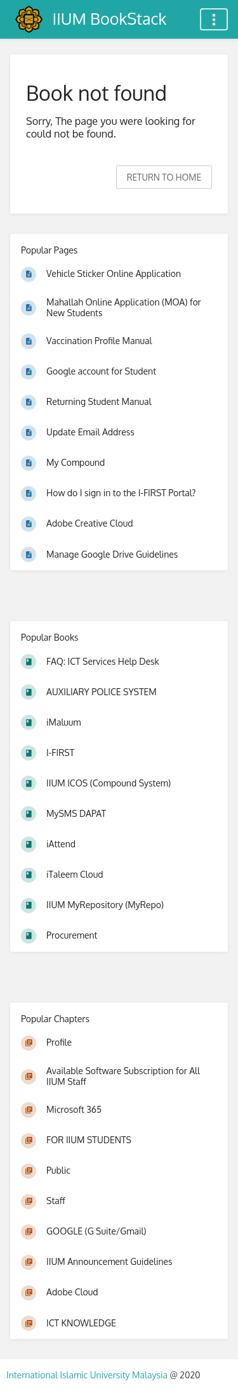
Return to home (164, 177)
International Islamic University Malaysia (87, 1374)
